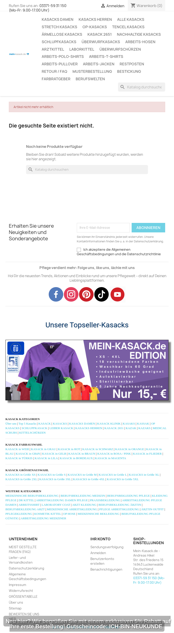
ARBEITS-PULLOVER (60, 63)
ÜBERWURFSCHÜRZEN (120, 49)
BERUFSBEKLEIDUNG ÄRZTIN (120, 504)
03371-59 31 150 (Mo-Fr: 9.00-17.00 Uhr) (37, 8)
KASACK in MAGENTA (110, 458)
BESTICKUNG (129, 71)
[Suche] (141, 87)
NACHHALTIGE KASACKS (139, 34)
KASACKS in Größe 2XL (21, 479)
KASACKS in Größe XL (144, 474)
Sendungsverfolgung (106, 547)
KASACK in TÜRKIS (19, 458)
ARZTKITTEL (53, 49)
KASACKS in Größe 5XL (123, 479)
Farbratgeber (56, 78)
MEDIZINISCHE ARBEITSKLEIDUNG (72, 509)
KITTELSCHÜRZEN (32, 432)
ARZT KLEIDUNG (84, 504)
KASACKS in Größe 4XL (89, 479)
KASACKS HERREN (95, 19)
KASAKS (129, 423)
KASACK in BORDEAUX (76, 458)
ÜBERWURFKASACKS (101, 41)
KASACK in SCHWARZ (97, 449)
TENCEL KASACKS (128, 26)
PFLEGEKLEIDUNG (18, 513)
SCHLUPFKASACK (34, 428)
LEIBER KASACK (61, 428)
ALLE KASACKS (130, 19)
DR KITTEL (26, 500)
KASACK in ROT (69, 449)
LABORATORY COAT (56, 504)
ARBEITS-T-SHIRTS (106, 56)
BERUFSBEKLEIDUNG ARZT (25, 509)
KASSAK (143, 423)
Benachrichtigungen (106, 569)
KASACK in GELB (54, 453)
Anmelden (98, 553)
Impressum (17, 585)
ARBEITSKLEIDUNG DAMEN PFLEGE (62, 500)
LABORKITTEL (81, 49)
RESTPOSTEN (132, 63)
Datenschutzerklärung (26, 568)
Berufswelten (90, 78)
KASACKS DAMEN (57, 19)
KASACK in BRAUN (81, 453)
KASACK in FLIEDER (147, 453)
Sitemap (15, 608)
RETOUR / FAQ (54, 71)
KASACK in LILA (46, 458)
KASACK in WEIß (17, 449)
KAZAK (131, 428)
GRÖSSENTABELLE (23, 596)
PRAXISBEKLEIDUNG (105, 500)
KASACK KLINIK (109, 423)
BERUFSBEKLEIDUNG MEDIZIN (83, 495)
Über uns (11, 423)
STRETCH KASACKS (59, 26)
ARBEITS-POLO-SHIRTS (63, 56)
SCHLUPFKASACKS (59, 41)
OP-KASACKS (94, 26)
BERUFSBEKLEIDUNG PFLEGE (128, 495)
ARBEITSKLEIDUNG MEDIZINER (43, 518)
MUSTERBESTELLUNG (92, 71)
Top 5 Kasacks (27, 423)
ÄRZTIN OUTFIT (152, 509)
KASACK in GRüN (28, 453)
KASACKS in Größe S (51, 474)
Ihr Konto (100, 538)
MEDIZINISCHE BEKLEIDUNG (98, 513)
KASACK (44, 423)
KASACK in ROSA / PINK (114, 453)
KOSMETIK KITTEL (47, 513)
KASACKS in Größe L (113, 474)
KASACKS (60, 423)
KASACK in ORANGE (129, 449)
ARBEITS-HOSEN (140, 41)
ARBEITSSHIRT (28, 504)
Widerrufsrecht (21, 590)
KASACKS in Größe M (82, 474)
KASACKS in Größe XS (20, 474)
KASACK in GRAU (43, 449)
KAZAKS (144, 428)
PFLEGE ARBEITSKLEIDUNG (119, 509)
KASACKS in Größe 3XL (55, 479)
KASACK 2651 (99, 34)
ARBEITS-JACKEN (98, 63)
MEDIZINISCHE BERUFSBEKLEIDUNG (31, 495)
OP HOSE (69, 513)
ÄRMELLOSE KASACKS (62, 34)
